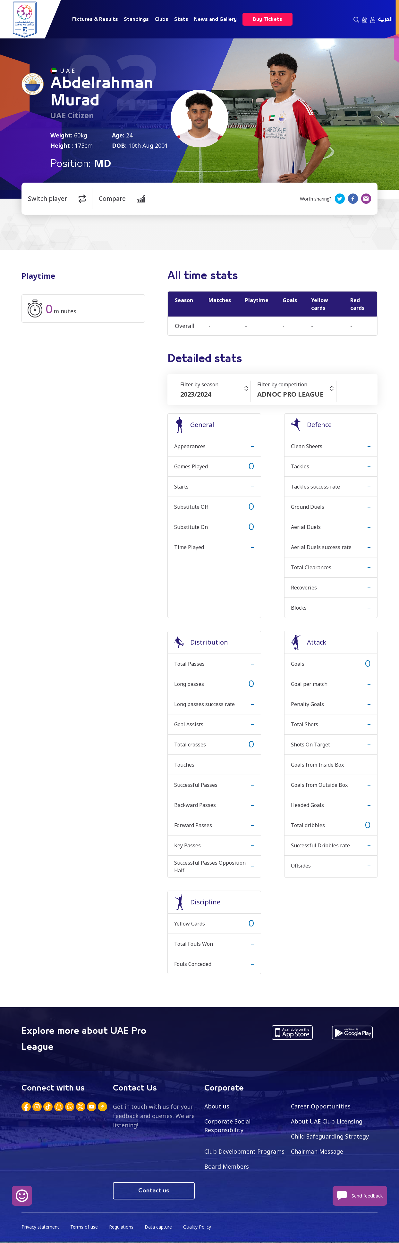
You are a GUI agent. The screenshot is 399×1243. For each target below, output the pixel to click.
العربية (385, 19)
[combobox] (215, 394)
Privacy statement (40, 1227)
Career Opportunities (321, 1106)
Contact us (153, 1190)
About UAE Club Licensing (327, 1121)
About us (217, 1106)
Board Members (226, 1166)
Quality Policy (199, 1227)
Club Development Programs (244, 1151)
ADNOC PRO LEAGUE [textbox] (290, 394)
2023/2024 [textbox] (195, 394)
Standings (136, 19)
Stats (181, 19)
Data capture (160, 1227)
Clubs (161, 19)
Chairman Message (317, 1151)
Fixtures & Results (95, 19)
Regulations (122, 1227)
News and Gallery (215, 19)
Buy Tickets (267, 19)
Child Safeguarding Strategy (330, 1136)
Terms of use (85, 1227)
